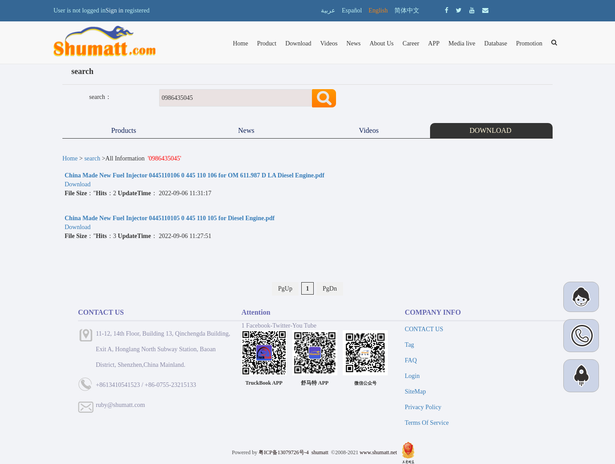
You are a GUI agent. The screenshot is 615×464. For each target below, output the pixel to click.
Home (240, 43)
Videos (329, 43)
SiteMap (415, 391)
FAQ (411, 360)
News (353, 43)
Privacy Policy (423, 407)
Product (267, 43)
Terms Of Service (427, 422)
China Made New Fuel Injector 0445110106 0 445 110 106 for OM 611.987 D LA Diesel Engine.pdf (194, 175)
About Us (381, 43)
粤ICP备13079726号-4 (283, 452)
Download (298, 43)
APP (434, 43)
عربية (328, 10)
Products (123, 130)
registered (137, 10)
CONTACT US (424, 329)
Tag (409, 344)
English (378, 10)
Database (495, 43)
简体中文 (406, 10)
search (92, 158)
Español (352, 10)
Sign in (114, 10)
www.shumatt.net (378, 452)
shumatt (321, 452)
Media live (461, 43)
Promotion (529, 43)
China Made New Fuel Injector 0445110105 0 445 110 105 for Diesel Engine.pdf (170, 218)
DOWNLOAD (491, 130)
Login (412, 376)
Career (410, 43)
